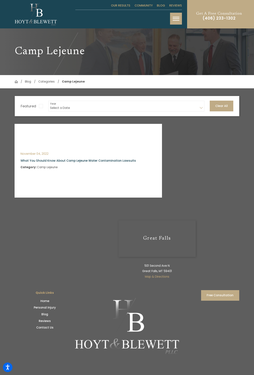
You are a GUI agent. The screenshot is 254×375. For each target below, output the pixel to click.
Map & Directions (157, 277)
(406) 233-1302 (219, 18)
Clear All (221, 106)
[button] (7, 367)
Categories (46, 81)
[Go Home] (18, 81)
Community (144, 5)
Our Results (120, 5)
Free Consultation (220, 295)
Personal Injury (45, 307)
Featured (28, 106)
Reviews (175, 5)
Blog (161, 5)
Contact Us (44, 327)
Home (44, 301)
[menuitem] (45, 301)
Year (53, 103)
